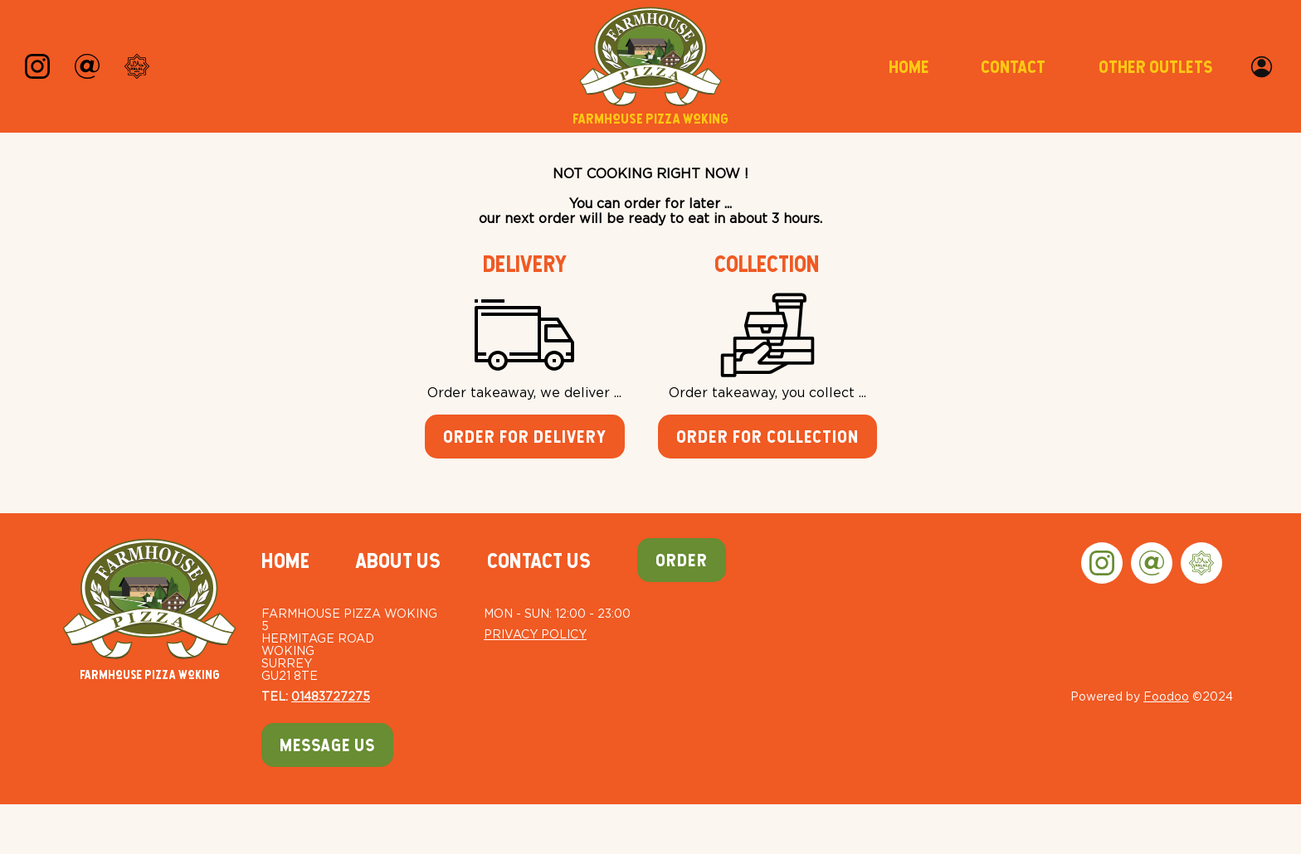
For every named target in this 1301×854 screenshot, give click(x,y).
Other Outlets (1155, 66)
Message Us (327, 745)
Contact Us (539, 560)
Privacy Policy (535, 634)
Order (681, 560)
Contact (1013, 66)
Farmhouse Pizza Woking (149, 610)
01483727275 (330, 696)
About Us (398, 560)
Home (908, 66)
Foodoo (1166, 696)
